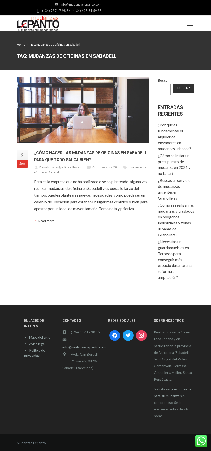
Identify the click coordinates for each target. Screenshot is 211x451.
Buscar (163, 80)
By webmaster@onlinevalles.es (60, 167)
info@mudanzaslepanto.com (84, 347)
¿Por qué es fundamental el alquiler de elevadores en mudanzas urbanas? (174, 136)
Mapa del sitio (39, 337)
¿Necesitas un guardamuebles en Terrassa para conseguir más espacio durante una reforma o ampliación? (175, 259)
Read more (46, 221)
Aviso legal (37, 344)
